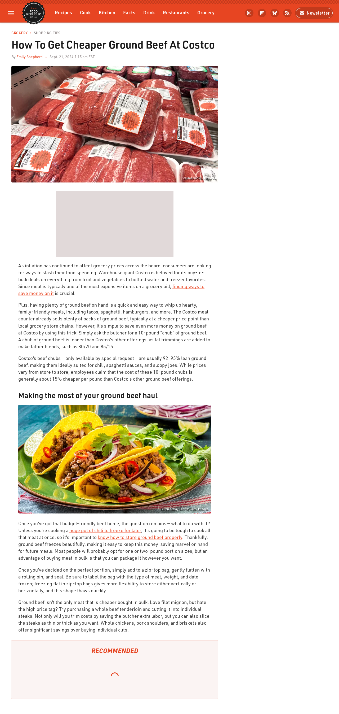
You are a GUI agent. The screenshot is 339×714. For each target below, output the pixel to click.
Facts (129, 12)
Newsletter (314, 13)
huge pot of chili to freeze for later (105, 530)
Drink (149, 12)
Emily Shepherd (29, 56)
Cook (85, 12)
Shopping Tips (47, 33)
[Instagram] (249, 13)
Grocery (206, 12)
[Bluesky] (274, 13)
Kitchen (107, 12)
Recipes (63, 12)
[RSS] (287, 13)
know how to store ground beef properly (140, 537)
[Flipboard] (262, 13)
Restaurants (176, 12)
